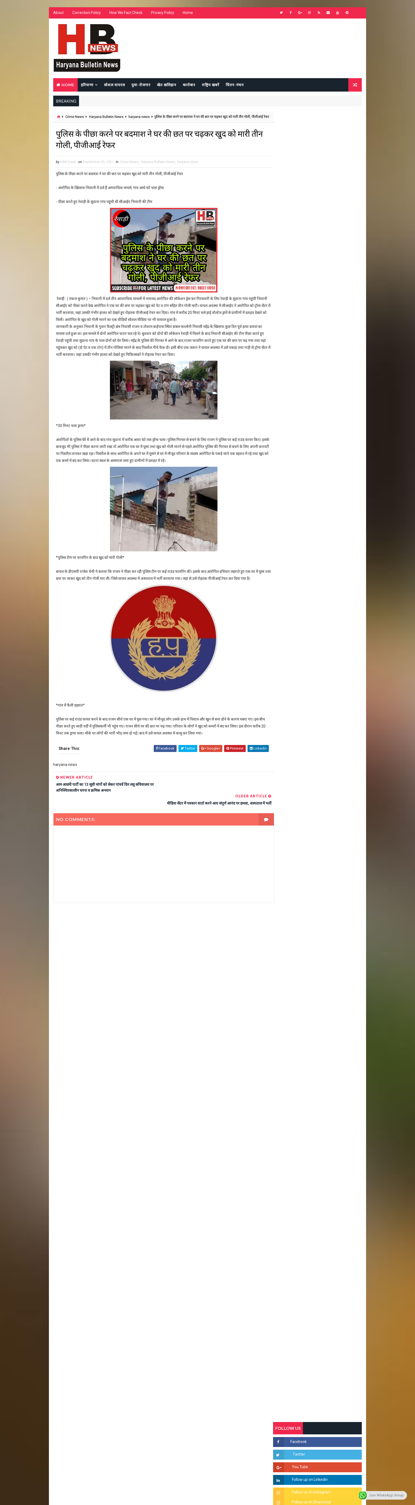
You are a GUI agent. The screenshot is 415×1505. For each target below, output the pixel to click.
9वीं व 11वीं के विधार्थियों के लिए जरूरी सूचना (330, 742)
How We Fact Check (125, 13)
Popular (317, 519)
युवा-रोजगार (140, 85)
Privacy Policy (162, 13)
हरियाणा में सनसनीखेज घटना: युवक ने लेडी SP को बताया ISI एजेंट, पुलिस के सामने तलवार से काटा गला (330, 659)
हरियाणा (87, 85)
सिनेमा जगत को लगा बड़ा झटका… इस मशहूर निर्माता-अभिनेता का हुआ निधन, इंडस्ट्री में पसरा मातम (329, 791)
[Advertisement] (158, 967)
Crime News (74, 117)
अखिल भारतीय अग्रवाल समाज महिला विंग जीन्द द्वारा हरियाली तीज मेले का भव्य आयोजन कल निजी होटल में (330, 703)
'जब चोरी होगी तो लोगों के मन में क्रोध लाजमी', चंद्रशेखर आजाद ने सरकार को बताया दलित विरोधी (329, 636)
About (58, 13)
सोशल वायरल (114, 85)
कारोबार (189, 85)
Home (188, 13)
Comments (347, 519)
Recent (288, 519)
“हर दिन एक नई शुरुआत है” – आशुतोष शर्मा (329, 676)
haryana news (138, 117)
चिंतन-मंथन (235, 85)
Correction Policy (86, 13)
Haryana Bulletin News (106, 117)
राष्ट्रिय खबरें (210, 85)
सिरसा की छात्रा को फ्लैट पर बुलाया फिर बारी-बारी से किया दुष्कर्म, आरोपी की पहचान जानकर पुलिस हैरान (330, 614)
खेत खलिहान (166, 85)
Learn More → (72, 1347)
